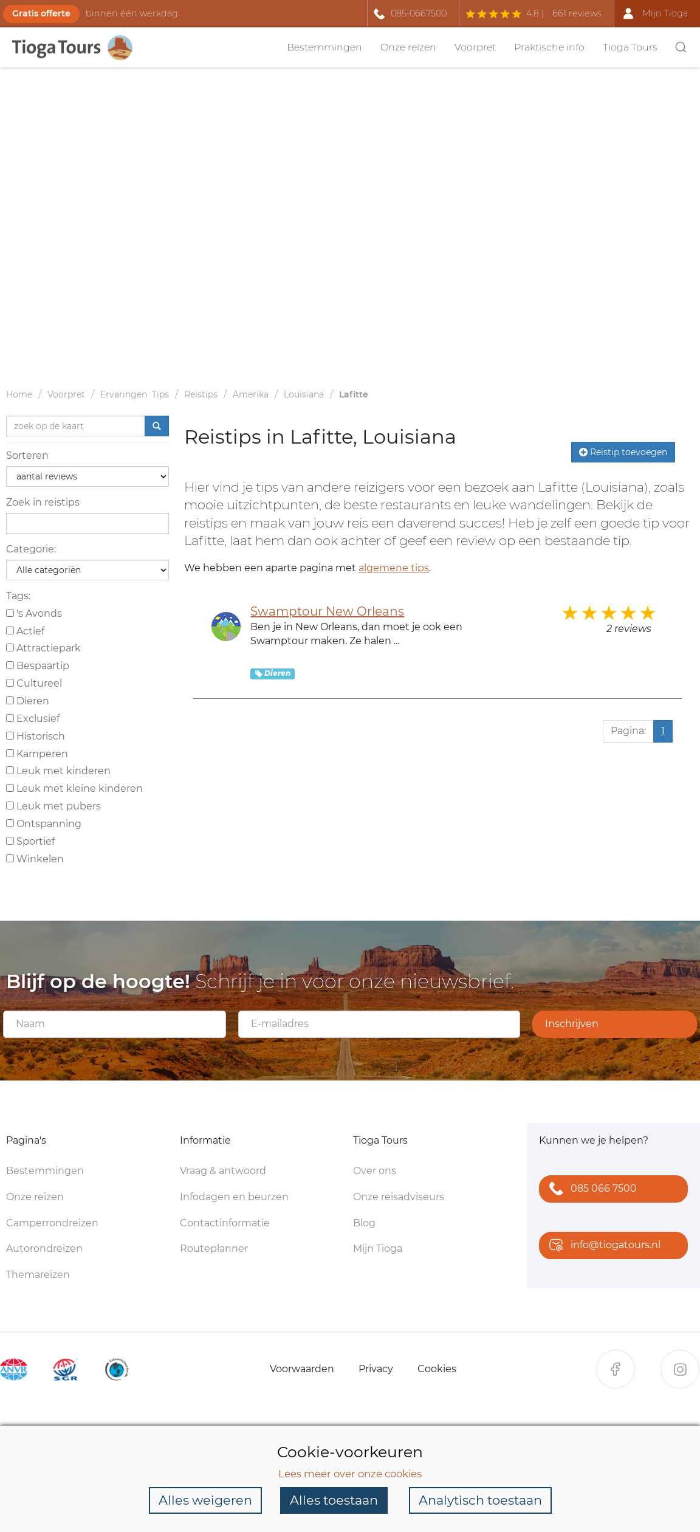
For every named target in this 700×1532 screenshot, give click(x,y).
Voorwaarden (302, 1369)
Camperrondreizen (52, 1223)
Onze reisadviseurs (398, 1197)
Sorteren (27, 455)
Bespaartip (37, 666)
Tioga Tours (630, 47)
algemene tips (394, 568)
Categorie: (31, 549)
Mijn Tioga (377, 1248)
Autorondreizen (44, 1248)
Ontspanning (43, 824)
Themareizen (38, 1274)
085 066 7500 (590, 1189)
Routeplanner (214, 1248)
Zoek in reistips (43, 502)
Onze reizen (408, 47)
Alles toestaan (334, 1500)
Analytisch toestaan (480, 1500)
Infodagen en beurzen (234, 1197)
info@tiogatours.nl (602, 1246)
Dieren (27, 701)
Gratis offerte (41, 13)
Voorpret (475, 47)
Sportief (30, 841)
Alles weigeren (205, 1500)
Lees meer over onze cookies (350, 1473)
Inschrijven (572, 1023)
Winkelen (35, 859)
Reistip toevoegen (623, 452)
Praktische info (549, 47)
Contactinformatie (225, 1223)
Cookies (436, 1369)
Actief (25, 631)
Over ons (374, 1170)
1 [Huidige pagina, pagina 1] (663, 731)
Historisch (35, 736)
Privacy (376, 1369)
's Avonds (34, 613)
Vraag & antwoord (223, 1170)
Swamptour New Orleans (327, 611)
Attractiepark (43, 648)
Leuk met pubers (53, 806)
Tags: (18, 596)
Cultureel (34, 683)
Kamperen (37, 754)
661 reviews (577, 13)
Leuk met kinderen (58, 771)
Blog (364, 1223)
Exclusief (33, 718)
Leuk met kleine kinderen (74, 788)
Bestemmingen (324, 47)
